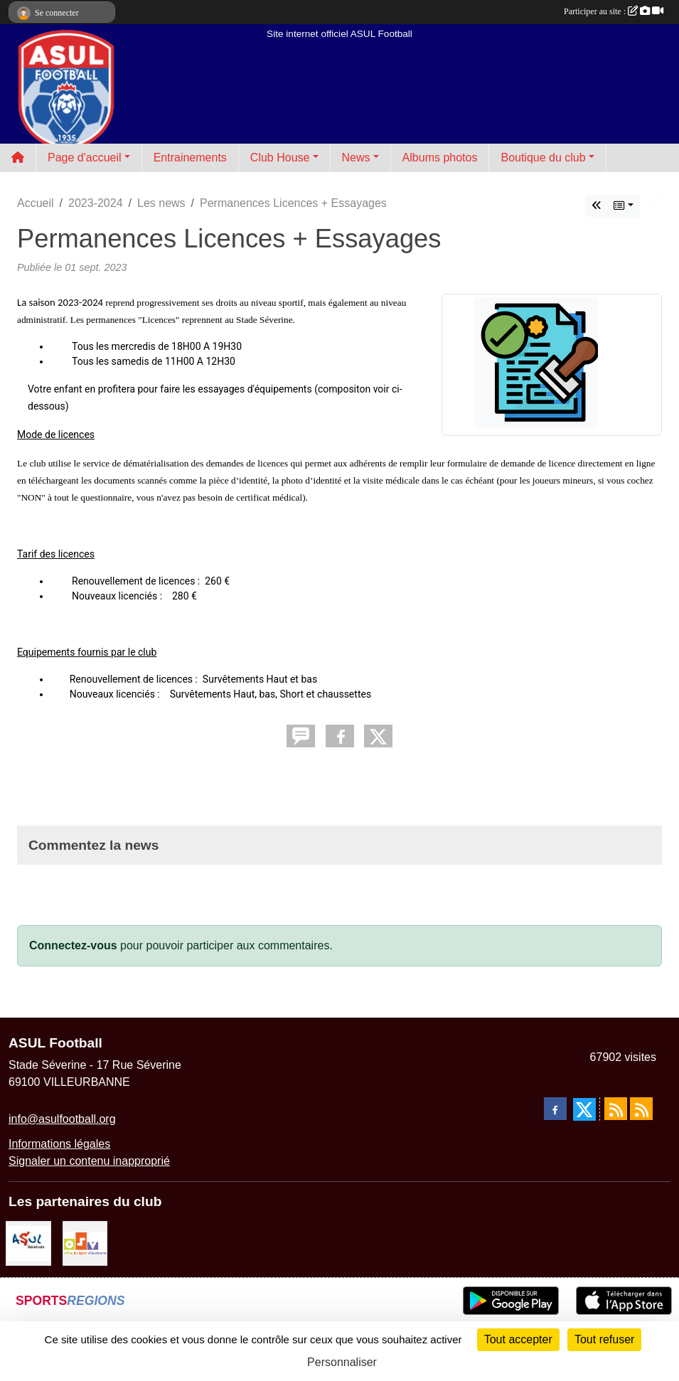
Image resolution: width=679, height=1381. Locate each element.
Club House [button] (280, 157)
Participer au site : (613, 11)
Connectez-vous (73, 945)
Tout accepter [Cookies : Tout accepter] (518, 1339)
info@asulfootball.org (62, 1119)
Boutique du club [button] (543, 157)
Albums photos (440, 157)
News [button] (356, 157)
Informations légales (59, 1144)
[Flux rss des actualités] (615, 1108)
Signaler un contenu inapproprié (89, 1161)
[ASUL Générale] (28, 1243)
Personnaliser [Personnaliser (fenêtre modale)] (342, 1362)
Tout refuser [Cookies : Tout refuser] (604, 1339)
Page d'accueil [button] (85, 157)
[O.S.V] (85, 1243)
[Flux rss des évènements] (641, 1108)
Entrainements (190, 157)
